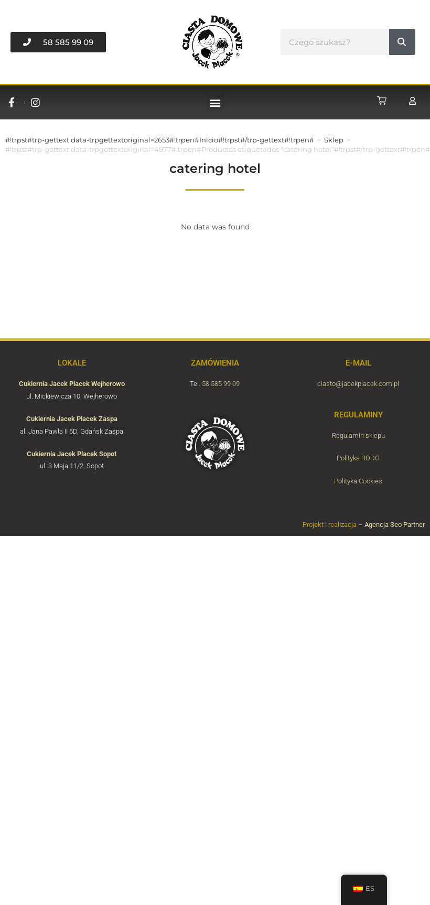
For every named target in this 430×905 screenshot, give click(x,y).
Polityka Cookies (358, 481)
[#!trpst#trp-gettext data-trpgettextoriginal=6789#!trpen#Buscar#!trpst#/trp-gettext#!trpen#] (402, 42)
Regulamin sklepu (358, 435)
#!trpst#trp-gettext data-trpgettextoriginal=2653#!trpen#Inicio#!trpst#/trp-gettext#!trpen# (159, 140)
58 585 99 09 (221, 384)
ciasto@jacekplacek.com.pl (358, 384)
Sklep (333, 140)
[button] (215, 102)
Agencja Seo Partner (394, 524)
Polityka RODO (358, 458)
